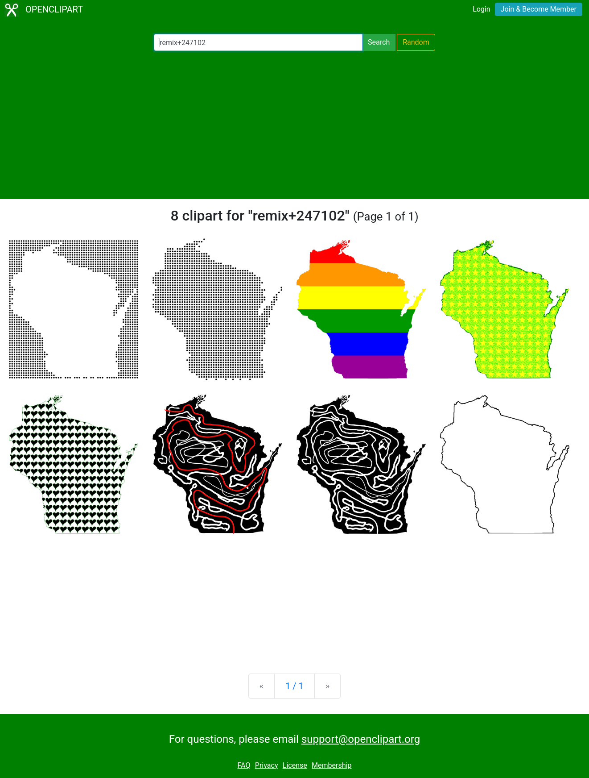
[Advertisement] (294, 124)
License (295, 765)
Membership (331, 765)
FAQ (244, 765)
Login (481, 9)
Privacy (266, 765)
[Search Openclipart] (258, 42)
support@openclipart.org (360, 739)
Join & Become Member (539, 9)
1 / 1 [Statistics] (294, 686)
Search (379, 42)
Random (416, 42)
